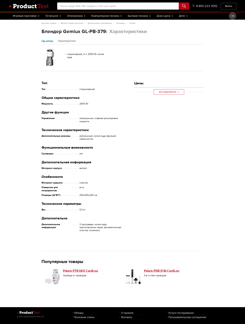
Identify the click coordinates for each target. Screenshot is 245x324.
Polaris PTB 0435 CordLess (80, 270)
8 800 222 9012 (205, 6)
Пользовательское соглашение (187, 317)
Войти (228, 6)
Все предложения (169, 92)
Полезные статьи (84, 317)
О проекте (127, 312)
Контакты (126, 317)
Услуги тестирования (181, 312)
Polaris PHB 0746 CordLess (161, 270)
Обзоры (78, 312)
